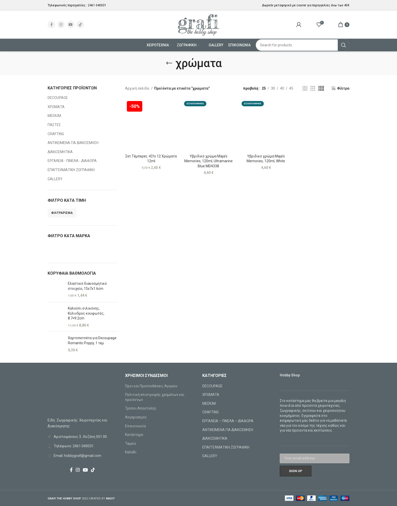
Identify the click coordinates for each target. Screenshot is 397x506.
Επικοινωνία (135, 426)
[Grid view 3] (312, 88)
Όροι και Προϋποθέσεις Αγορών (151, 386)
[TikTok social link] (80, 24)
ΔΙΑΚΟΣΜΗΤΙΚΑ (60, 152)
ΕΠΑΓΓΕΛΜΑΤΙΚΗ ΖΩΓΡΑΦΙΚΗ (71, 170)
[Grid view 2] (305, 88)
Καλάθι (130, 452)
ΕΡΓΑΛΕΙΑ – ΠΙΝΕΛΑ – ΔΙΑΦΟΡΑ (227, 421)
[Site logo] (198, 24)
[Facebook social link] (51, 24)
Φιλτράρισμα (62, 213)
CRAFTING (56, 134)
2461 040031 (97, 5)
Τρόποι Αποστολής (140, 408)
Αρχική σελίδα (137, 88)
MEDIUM (54, 116)
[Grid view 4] (321, 88)
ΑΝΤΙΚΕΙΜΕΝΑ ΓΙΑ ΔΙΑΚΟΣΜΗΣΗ (73, 143)
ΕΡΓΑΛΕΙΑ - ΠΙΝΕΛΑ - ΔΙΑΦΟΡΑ (72, 161)
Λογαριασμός (136, 417)
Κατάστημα (134, 435)
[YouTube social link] (70, 24)
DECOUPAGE (58, 98)
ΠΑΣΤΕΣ (54, 125)
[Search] (303, 45)
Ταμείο (130, 443)
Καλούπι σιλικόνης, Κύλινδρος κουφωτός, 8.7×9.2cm (86, 313)
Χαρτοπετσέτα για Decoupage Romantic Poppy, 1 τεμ (92, 340)
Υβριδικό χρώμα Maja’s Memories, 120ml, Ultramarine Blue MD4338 (208, 161)
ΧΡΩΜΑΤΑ (56, 107)
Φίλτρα (343, 88)
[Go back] (169, 63)
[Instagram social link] (61, 24)
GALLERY (55, 179)
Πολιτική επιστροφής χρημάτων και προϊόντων (154, 397)
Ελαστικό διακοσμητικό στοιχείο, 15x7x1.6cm (87, 286)
